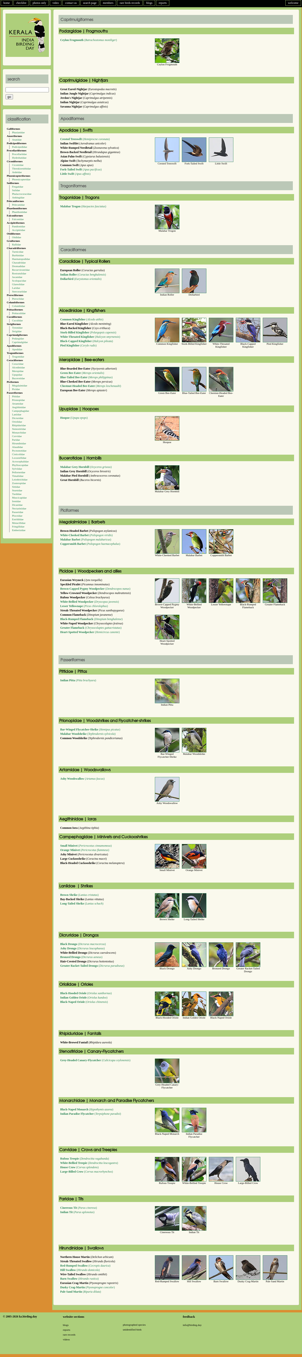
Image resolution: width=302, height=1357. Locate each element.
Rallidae (16, 244)
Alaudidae (17, 447)
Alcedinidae (18, 367)
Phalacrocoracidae (22, 193)
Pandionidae (18, 226)
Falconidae (18, 219)
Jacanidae (17, 277)
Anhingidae (18, 197)
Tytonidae (17, 327)
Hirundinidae (19, 443)
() (88, 40)
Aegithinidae (19, 407)
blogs (149, 3)
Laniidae (17, 414)
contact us (71, 3)
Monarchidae (19, 432)
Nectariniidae (19, 508)
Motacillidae (19, 522)
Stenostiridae (19, 428)
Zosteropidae (19, 483)
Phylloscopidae (20, 465)
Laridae (16, 287)
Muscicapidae (19, 497)
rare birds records (130, 3)
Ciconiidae (18, 164)
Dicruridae (17, 418)
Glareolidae (18, 284)
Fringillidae (18, 526)
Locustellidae (19, 457)
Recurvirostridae (21, 269)
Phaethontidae (19, 211)
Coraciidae (18, 363)
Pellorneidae (18, 472)
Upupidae (17, 374)
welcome (293, 3)
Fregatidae (17, 186)
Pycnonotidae (19, 450)
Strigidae (17, 331)
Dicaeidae (17, 504)
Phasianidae (18, 132)
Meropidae (18, 371)
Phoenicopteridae (21, 179)
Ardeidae (17, 172)
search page (90, 3)
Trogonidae (18, 356)
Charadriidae (19, 262)
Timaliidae (17, 475)
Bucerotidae (18, 378)
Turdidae (16, 494)
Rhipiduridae (19, 425)
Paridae (16, 439)
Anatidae (17, 139)
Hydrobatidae (19, 157)
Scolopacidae (19, 280)
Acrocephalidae (20, 461)
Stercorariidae (19, 291)
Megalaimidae (19, 385)
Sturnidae (17, 490)
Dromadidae (18, 266)
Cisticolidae (18, 454)
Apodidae (17, 349)
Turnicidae (17, 251)
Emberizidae (19, 530)
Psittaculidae (19, 313)
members (108, 3)
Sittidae (16, 486)
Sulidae (16, 190)
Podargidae (18, 338)
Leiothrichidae (19, 479)
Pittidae (16, 396)
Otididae (16, 237)
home (6, 3)
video (56, 3)
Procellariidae (19, 154)
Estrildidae (18, 519)
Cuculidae (17, 320)
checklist (21, 3)
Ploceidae (17, 515)
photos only (39, 3)
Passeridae (17, 512)
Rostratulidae (19, 273)
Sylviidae (17, 468)
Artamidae (17, 403)
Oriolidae (17, 421)
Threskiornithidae (21, 168)
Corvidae (17, 436)
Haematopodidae (21, 258)
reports (163, 3)
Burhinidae (18, 255)
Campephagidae (20, 410)
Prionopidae (18, 399)
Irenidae (16, 501)
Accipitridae (18, 230)
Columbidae (18, 305)
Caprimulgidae (20, 342)
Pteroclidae (18, 298)
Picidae (16, 389)
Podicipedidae (19, 146)
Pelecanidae (18, 204)
